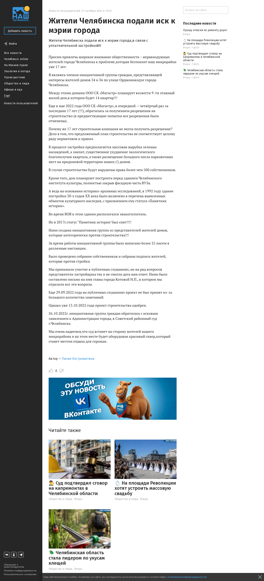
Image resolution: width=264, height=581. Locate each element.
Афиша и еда (13, 89)
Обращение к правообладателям (14, 566)
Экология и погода (17, 71)
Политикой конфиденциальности (187, 576)
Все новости (12, 53)
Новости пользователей (21, 103)
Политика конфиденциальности (20, 571)
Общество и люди (16, 83)
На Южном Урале (16, 65)
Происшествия (14, 77)
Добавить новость (20, 31)
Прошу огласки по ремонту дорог (205, 30)
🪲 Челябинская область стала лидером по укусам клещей (77, 558)
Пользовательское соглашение (20, 574)
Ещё (7, 95)
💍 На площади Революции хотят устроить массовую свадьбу (145, 488)
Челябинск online (16, 59)
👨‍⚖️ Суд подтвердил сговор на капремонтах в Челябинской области (78, 488)
